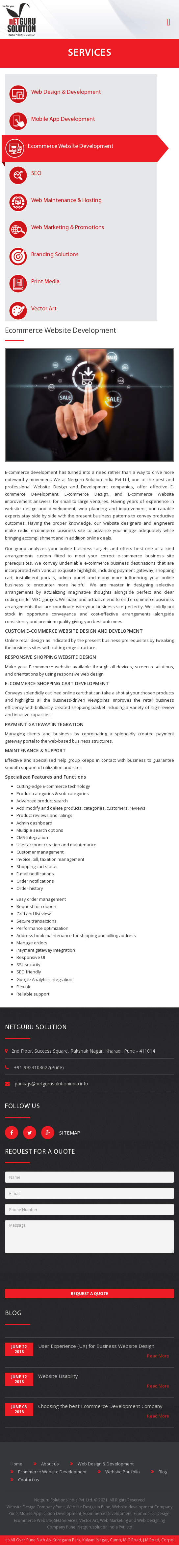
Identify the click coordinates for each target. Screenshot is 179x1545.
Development (94, 487)
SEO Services (65, 1520)
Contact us (25, 1480)
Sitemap (65, 1132)
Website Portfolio (119, 1472)
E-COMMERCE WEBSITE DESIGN (61, 631)
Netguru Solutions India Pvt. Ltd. (63, 1500)
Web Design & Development (102, 1464)
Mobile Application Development (50, 1513)
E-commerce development (31, 472)
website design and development (40, 508)
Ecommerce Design (151, 1513)
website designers (122, 523)
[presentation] (55, 1271)
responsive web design (80, 674)
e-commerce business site (145, 556)
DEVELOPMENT (126, 631)
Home (16, 1464)
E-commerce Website (151, 494)
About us (46, 1464)
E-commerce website (50, 667)
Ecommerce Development (107, 1513)
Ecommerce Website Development (60, 330)
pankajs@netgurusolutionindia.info (51, 1083)
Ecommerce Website (33, 1520)
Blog (159, 1472)
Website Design (50, 487)
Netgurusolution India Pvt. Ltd (104, 1527)
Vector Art (88, 1520)
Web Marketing (114, 1520)
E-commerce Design (86, 494)
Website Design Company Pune (36, 1507)
